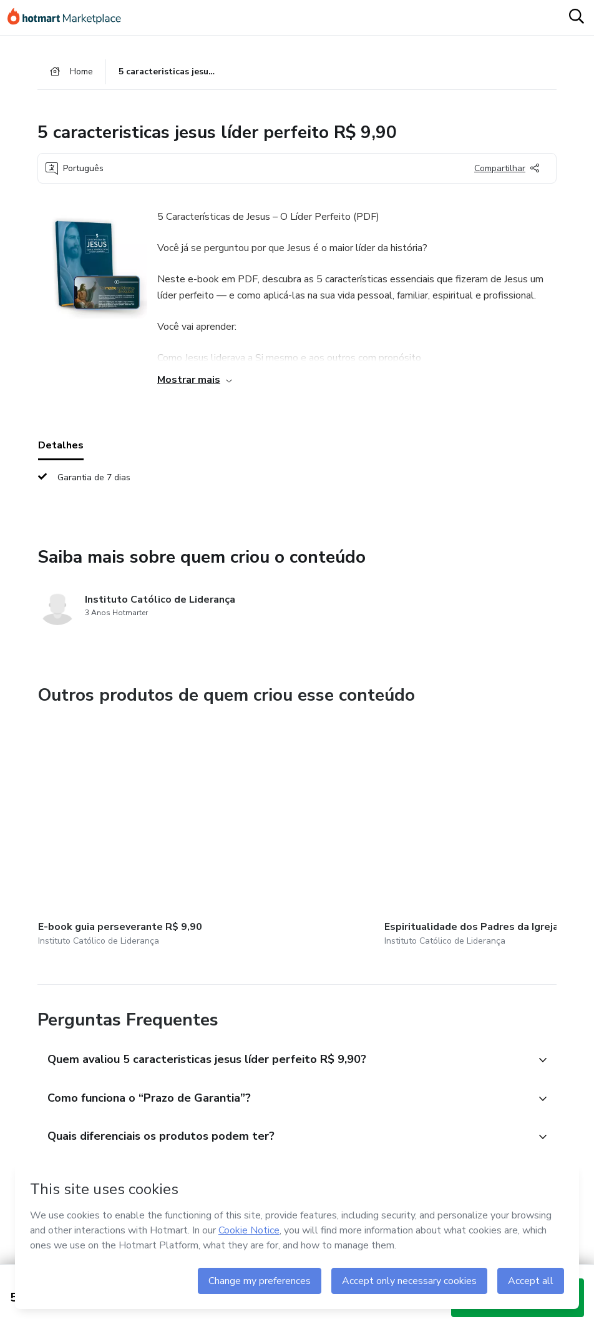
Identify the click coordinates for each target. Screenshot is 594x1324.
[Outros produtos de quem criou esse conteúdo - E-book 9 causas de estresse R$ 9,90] (403, 820)
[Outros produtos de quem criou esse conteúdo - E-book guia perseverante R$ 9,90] (106, 820)
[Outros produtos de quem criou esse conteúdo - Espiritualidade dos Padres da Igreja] (255, 820)
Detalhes (61, 446)
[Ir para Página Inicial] (69, 17)
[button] (283, 1028)
